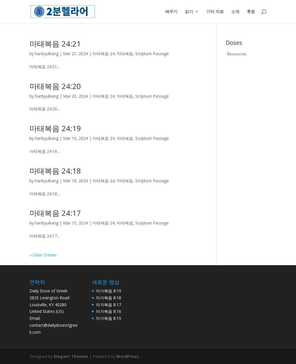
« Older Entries (43, 255)
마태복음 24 (103, 53)
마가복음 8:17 (108, 304)
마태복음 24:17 (55, 213)
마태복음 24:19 (55, 128)
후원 (251, 12)
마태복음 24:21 (55, 43)
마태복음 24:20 (55, 86)
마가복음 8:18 (108, 297)
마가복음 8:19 (108, 291)
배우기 (171, 12)
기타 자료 (215, 12)
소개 (235, 12)
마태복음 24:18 (55, 171)
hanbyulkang (46, 53)
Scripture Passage (152, 53)
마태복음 (125, 53)
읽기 (189, 12)
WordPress (127, 356)
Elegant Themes (71, 356)
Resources (237, 54)
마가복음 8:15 (108, 318)
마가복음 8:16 (108, 311)
